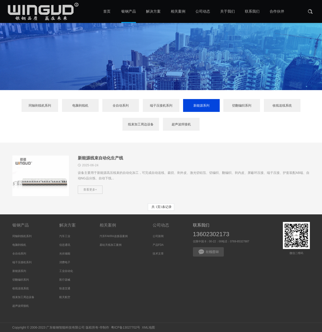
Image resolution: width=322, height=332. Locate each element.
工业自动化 (66, 271)
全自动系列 (121, 106)
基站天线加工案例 (111, 244)
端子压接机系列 (161, 106)
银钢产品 (20, 225)
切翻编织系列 (241, 106)
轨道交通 (64, 288)
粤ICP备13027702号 (125, 327)
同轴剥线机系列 (40, 106)
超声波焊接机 (181, 124)
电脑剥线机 (80, 106)
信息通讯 (64, 244)
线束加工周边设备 (141, 124)
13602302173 (211, 234)
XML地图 (148, 327)
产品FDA (158, 244)
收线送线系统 (282, 106)
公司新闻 (158, 236)
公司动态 (161, 225)
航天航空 (64, 297)
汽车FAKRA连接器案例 (114, 236)
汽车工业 (64, 236)
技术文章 (158, 253)
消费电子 (64, 262)
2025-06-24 (90, 170)
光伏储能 (64, 253)
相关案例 (108, 225)
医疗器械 (64, 279)
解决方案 (67, 225)
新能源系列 (201, 106)
